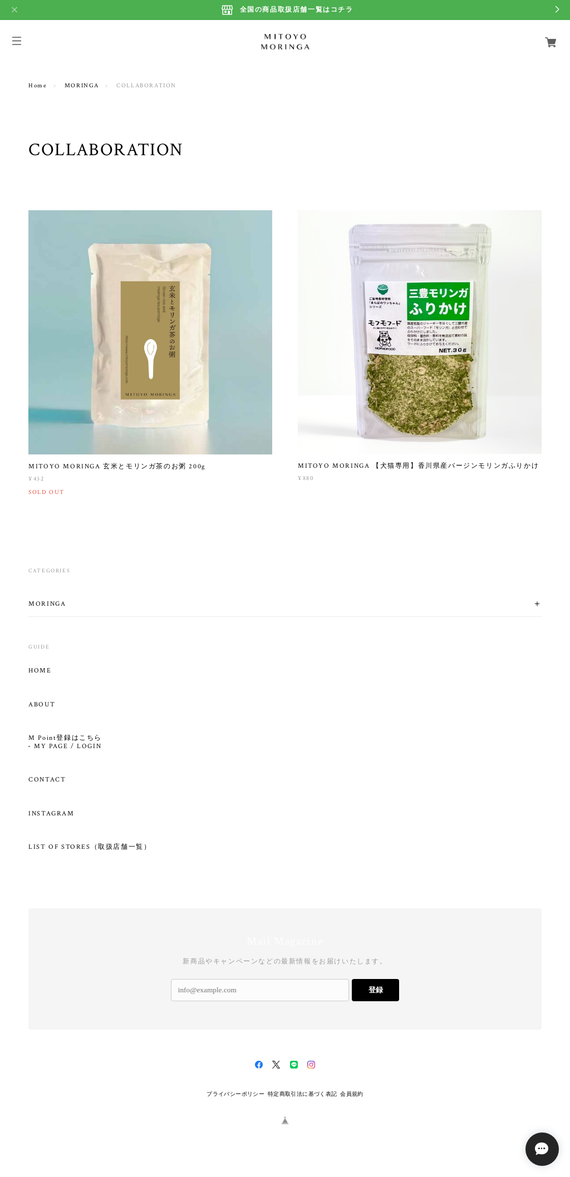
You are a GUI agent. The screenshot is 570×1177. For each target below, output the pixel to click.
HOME (39, 671)
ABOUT (41, 705)
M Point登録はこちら (65, 738)
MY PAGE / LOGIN (67, 746)
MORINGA (82, 86)
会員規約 (351, 1094)
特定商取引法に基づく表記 (302, 1094)
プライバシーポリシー (235, 1094)
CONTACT (47, 780)
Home (37, 86)
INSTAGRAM (51, 814)
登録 (375, 990)
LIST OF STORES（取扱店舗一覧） (89, 847)
